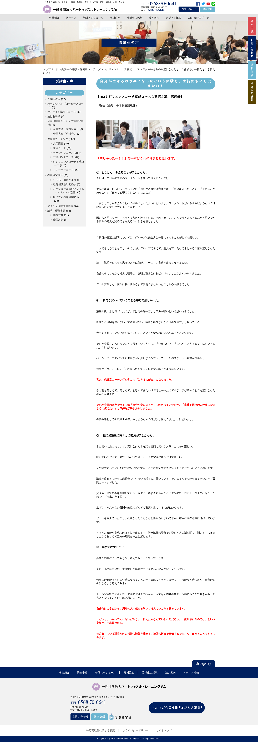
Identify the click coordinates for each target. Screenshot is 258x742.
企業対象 (58, 219)
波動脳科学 (53, 116)
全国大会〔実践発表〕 (66, 129)
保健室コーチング (57, 139)
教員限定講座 (55, 175)
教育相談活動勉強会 (64, 184)
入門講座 (58, 143)
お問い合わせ (188, 9)
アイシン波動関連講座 (60, 205)
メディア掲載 (173, 17)
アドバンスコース (63, 157)
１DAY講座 (53, 99)
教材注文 (115, 17)
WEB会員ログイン (198, 17)
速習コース (59, 148)
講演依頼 (207, 9)
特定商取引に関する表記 (100, 730)
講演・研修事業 (56, 210)
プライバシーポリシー (135, 730)
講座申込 (71, 17)
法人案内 (154, 17)
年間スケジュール (93, 17)
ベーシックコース (63, 152)
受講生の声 (64, 81)
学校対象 (58, 215)
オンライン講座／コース (61, 111)
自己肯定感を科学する (66, 197)
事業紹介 (54, 17)
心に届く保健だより (64, 179)
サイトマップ (164, 730)
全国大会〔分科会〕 (64, 133)
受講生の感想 (134, 17)
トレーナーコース (63, 169)
